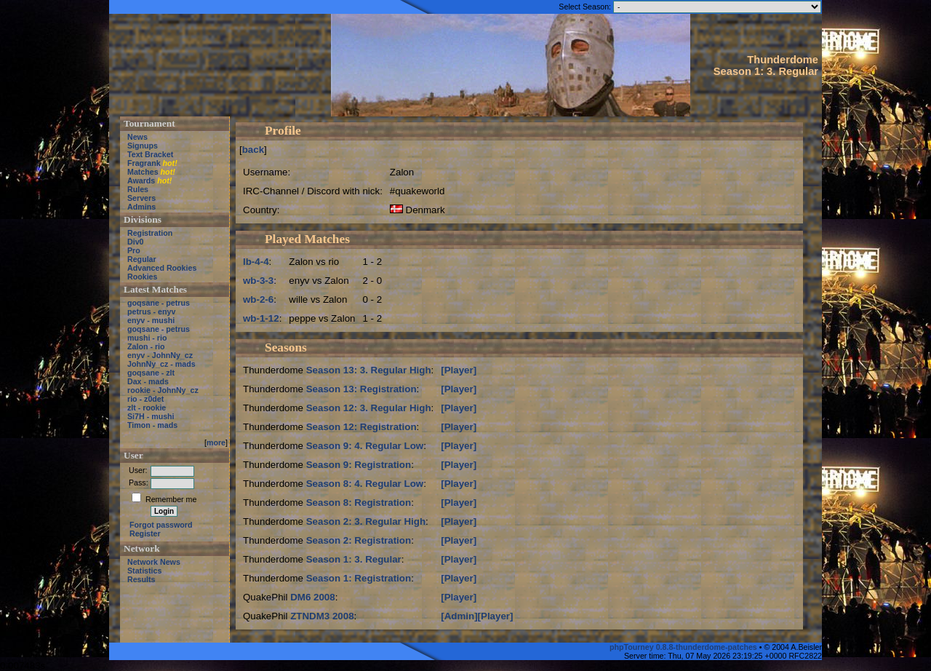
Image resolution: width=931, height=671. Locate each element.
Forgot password (160, 524)
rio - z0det (145, 398)
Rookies (142, 276)
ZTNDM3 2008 (321, 616)
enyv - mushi (151, 320)
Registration (149, 233)
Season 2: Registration (358, 540)
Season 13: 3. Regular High (368, 370)
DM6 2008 (312, 597)
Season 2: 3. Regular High (365, 521)
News (137, 136)
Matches (143, 171)
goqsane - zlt (151, 372)
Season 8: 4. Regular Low (364, 483)
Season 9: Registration (358, 464)
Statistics (144, 570)
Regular (141, 259)
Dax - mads (148, 381)
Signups (142, 145)
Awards (141, 180)
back (253, 149)
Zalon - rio (146, 346)
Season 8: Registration (358, 502)
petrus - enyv (151, 311)
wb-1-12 (261, 318)
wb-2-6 (258, 299)
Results (141, 579)
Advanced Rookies (161, 267)
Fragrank (144, 163)
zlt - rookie (146, 407)
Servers (141, 198)
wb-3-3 (258, 280)
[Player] (458, 370)
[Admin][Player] (477, 616)
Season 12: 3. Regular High (368, 407)
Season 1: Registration (358, 578)
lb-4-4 (256, 261)
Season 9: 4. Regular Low (364, 445)
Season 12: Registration (361, 426)
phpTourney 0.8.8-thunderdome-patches (684, 647)
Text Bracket (150, 154)
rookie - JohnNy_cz (163, 390)
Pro (133, 250)
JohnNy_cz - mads (161, 364)
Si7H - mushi (151, 416)
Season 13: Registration (361, 389)
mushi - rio (147, 337)
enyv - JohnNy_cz (160, 355)
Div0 (135, 241)
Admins (141, 206)
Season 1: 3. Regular (353, 559)
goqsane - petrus (158, 302)
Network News (153, 561)
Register (145, 533)
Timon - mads (152, 425)
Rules (137, 189)
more (216, 442)
